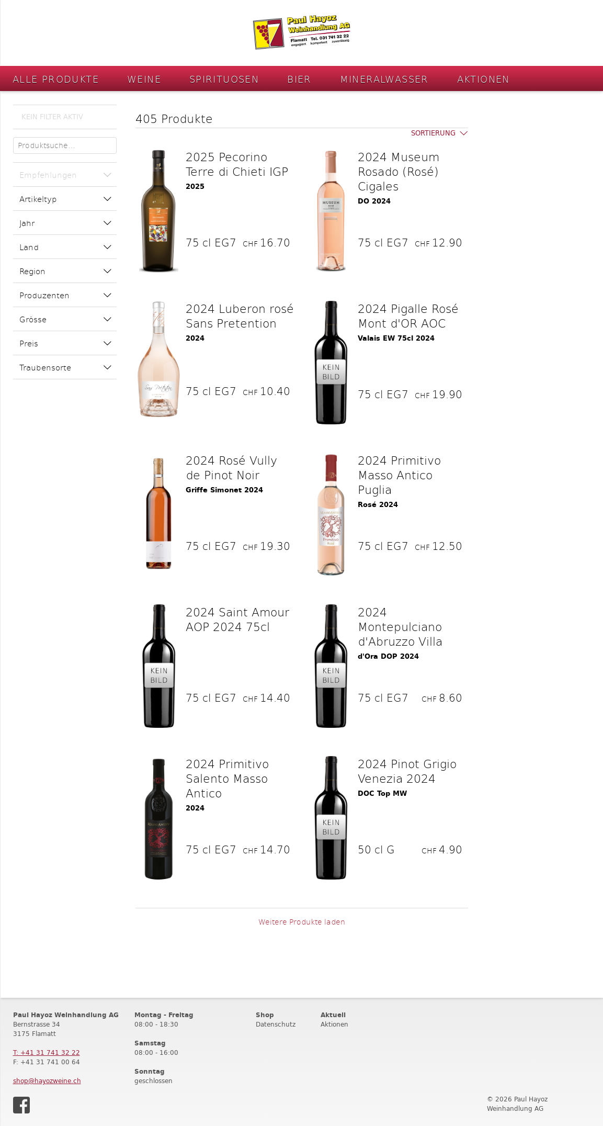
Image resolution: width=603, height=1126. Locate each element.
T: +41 (46, 1052)
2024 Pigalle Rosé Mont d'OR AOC (408, 315)
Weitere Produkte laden (301, 922)
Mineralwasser (384, 78)
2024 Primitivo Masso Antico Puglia (399, 474)
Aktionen (483, 78)
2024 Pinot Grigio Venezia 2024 (407, 771)
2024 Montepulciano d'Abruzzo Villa (400, 626)
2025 (195, 186)
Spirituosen (224, 78)
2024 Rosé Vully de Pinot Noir (231, 467)
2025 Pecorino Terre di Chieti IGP (237, 164)
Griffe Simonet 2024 (224, 490)
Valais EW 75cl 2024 (396, 338)
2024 (195, 338)
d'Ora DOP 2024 (388, 656)
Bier (299, 78)
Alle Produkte (56, 78)
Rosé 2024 (378, 504)
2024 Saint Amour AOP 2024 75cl (237, 619)
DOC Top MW (382, 793)
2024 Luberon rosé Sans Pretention (240, 315)
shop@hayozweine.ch (47, 1081)
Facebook (21, 1105)
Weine (144, 78)
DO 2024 (374, 201)
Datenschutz (275, 1024)
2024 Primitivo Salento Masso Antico (227, 778)
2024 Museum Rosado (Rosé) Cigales (398, 171)
